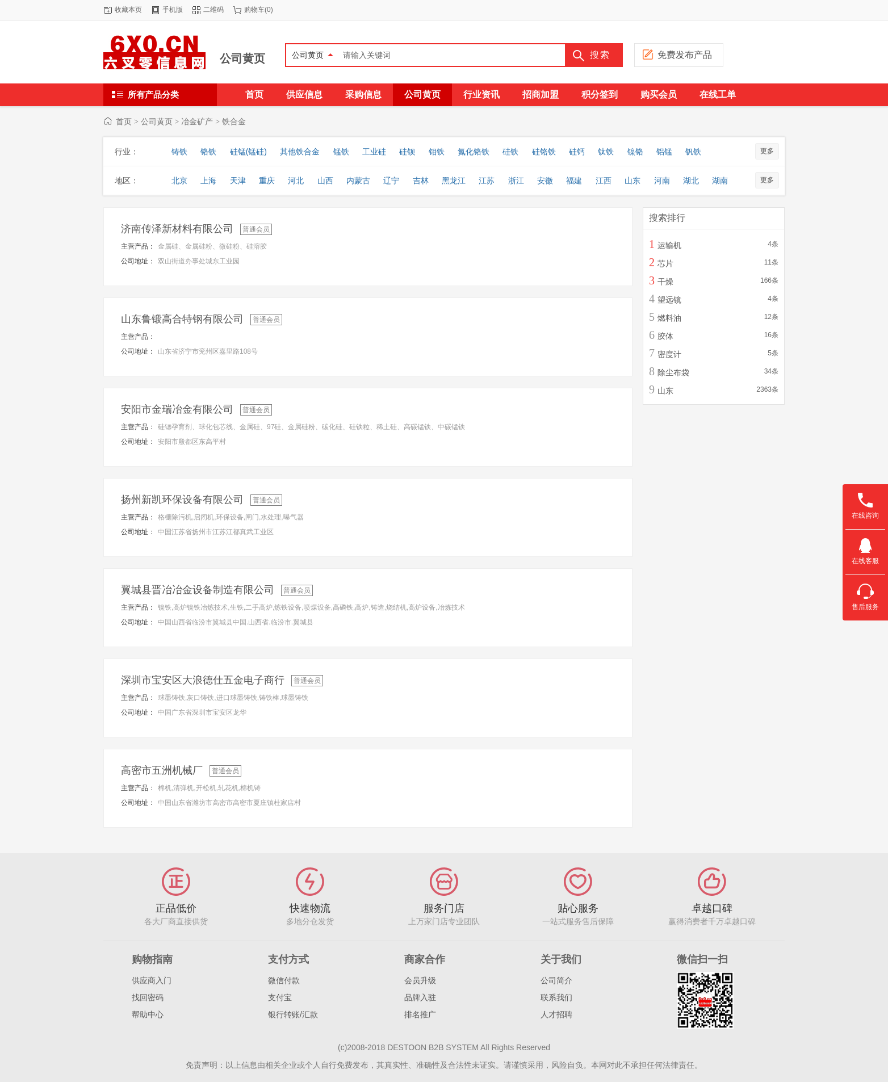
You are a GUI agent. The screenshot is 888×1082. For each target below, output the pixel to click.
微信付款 (284, 980)
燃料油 (669, 317)
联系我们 (556, 997)
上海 (208, 180)
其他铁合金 (300, 151)
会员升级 (420, 980)
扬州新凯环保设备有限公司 (182, 499)
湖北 (691, 180)
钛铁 (606, 151)
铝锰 (664, 151)
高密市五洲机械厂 (162, 770)
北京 (179, 180)
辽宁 (391, 180)
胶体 (665, 336)
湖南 (720, 180)
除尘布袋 (673, 372)
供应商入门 (151, 980)
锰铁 (341, 151)
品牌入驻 (420, 997)
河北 (296, 180)
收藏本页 (128, 10)
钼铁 (437, 151)
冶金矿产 (197, 121)
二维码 (213, 10)
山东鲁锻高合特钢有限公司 (182, 319)
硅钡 (407, 151)
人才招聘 (556, 1014)
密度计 (669, 354)
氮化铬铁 (473, 151)
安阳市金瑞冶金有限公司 (177, 409)
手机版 (172, 10)
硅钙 (577, 151)
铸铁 (179, 151)
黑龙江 (454, 180)
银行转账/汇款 (293, 1014)
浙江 (516, 180)
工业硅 (374, 151)
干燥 (665, 281)
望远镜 (669, 299)
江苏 (487, 180)
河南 (662, 180)
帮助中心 (148, 1014)
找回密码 (148, 997)
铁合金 (234, 121)
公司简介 (556, 980)
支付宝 (280, 997)
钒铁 (693, 151)
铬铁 (208, 151)
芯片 (665, 263)
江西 (603, 180)
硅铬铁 (544, 151)
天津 (238, 180)
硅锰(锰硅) (248, 151)
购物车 (254, 10)
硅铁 (510, 151)
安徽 (545, 180)
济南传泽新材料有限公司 (177, 228)
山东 (632, 180)
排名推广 (420, 1014)
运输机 (669, 245)
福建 (574, 180)
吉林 (421, 180)
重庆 (267, 180)
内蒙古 (358, 180)
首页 (124, 121)
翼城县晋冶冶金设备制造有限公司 (197, 589)
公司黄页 (242, 58)
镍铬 (635, 151)
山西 (325, 180)
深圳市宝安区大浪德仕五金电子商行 (202, 680)
